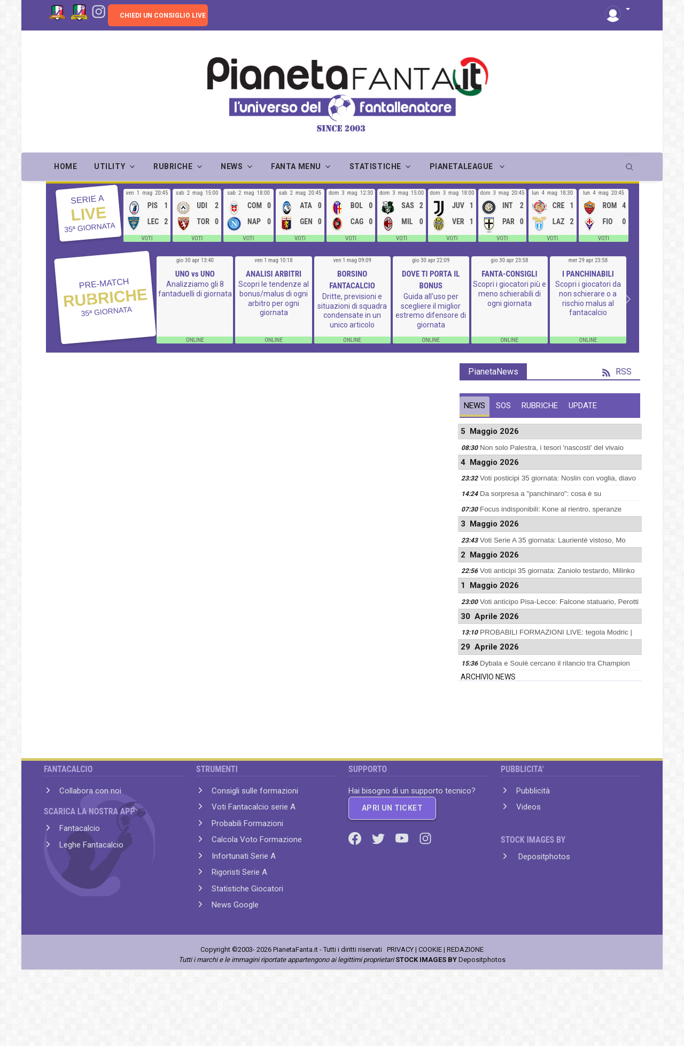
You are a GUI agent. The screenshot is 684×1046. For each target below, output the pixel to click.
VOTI (146, 238)
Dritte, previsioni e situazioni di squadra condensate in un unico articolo (352, 310)
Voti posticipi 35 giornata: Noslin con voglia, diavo (558, 478)
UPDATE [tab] (583, 405)
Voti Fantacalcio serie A (254, 807)
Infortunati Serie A (244, 856)
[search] (631, 163)
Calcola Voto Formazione (257, 839)
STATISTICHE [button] (375, 166)
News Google (235, 905)
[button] (617, 10)
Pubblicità (533, 791)
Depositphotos (543, 856)
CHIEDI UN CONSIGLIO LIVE (163, 15)
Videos (528, 807)
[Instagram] (98, 10)
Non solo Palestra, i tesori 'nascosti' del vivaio (552, 448)
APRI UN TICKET (392, 808)
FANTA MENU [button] (296, 166)
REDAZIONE (465, 949)
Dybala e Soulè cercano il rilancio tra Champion (555, 663)
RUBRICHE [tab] (540, 405)
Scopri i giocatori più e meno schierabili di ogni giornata (509, 293)
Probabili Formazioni (247, 823)
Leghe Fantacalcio (91, 845)
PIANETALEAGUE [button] (462, 166)
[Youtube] (402, 838)
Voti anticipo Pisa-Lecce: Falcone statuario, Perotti (559, 602)
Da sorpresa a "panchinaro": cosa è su (540, 494)
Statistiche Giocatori (247, 889)
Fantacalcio (79, 828)
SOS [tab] (503, 405)
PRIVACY (400, 949)
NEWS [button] (232, 166)
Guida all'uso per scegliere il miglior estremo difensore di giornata (430, 310)
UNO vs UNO (195, 274)
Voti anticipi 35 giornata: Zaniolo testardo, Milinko (557, 571)
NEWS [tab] (474, 405)
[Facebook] (355, 838)
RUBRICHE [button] (172, 166)
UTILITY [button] (109, 166)
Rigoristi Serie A (239, 872)
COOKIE (430, 949)
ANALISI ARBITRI (273, 274)
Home (65, 166)
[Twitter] (379, 838)
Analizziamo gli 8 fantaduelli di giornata (195, 289)
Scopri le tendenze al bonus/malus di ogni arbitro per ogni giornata (273, 298)
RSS (617, 372)
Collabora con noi (90, 791)
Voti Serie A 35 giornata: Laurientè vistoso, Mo (553, 540)
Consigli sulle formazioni (255, 791)
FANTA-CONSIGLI (509, 274)
